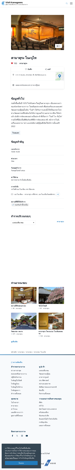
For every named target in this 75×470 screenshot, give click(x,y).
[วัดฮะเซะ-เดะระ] (24, 324)
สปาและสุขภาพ (44, 384)
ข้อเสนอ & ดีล (44, 415)
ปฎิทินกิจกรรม (16, 377)
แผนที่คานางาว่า (17, 412)
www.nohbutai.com (23, 85)
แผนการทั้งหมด (44, 425)
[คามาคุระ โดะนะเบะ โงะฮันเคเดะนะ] (51, 325)
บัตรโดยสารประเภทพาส (48, 409)
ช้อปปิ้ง (41, 390)
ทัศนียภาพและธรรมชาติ (48, 387)
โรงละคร (15, 133)
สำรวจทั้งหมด (16, 393)
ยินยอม (21, 463)
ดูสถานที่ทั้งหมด (17, 415)
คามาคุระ (23, 63)
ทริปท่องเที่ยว (44, 412)
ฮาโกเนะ (14, 409)
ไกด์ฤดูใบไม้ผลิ (16, 380)
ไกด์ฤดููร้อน (15, 384)
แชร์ (47, 69)
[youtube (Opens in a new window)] (27, 436)
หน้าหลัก (14, 352)
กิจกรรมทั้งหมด (44, 393)
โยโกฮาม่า (15, 402)
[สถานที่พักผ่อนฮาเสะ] (24, 298)
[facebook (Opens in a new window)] (12, 436)
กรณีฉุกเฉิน (43, 422)
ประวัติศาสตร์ (44, 380)
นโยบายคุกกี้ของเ (11, 458)
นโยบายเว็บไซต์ (44, 453)
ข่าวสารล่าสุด (16, 370)
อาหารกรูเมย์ (44, 377)
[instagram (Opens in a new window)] (22, 436)
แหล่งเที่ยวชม (44, 370)
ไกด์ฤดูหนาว (15, 390)
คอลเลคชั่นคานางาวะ (19, 374)
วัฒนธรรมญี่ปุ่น (44, 374)
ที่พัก (40, 402)
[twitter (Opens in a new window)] (17, 436)
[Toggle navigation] (71, 3)
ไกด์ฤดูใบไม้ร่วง (17, 387)
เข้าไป (41, 406)
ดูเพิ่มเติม (14, 341)
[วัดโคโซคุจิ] (51, 298)
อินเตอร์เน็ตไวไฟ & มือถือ (48, 419)
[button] (35, 289)
